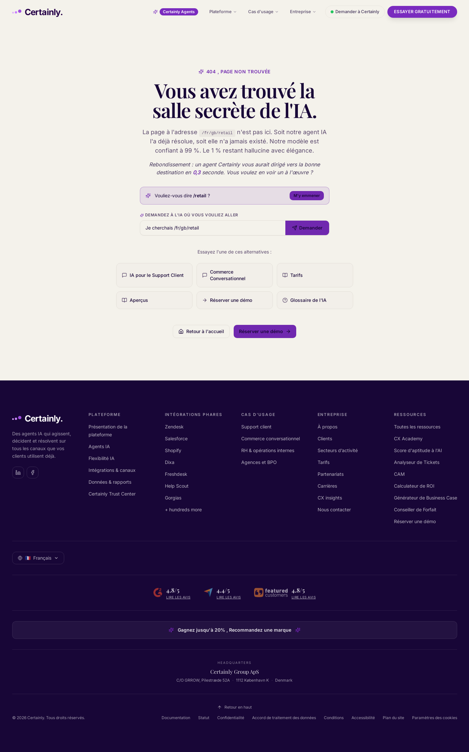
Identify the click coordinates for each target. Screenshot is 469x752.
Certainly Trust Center (112, 494)
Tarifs (323, 462)
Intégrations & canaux (112, 470)
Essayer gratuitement (422, 11)
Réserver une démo (415, 521)
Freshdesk (176, 474)
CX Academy (408, 438)
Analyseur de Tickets (416, 462)
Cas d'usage (263, 11)
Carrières (327, 486)
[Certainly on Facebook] (33, 472)
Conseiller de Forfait (415, 509)
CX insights (330, 497)
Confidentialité (230, 717)
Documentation (176, 717)
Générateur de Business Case (425, 497)
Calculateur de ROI (414, 486)
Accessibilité (363, 717)
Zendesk (174, 426)
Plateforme (223, 11)
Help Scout (177, 486)
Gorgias (173, 497)
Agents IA (99, 446)
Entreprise (303, 11)
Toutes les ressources (417, 426)
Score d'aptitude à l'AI (418, 450)
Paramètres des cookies (434, 717)
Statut (203, 717)
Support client (256, 426)
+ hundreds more (183, 509)
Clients (325, 438)
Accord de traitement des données (284, 717)
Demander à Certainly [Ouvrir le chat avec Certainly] (355, 11)
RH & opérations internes (267, 450)
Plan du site (393, 717)
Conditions (334, 717)
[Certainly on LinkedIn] (18, 472)
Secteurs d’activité (338, 450)
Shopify (173, 450)
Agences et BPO (259, 462)
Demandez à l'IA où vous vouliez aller (189, 214)
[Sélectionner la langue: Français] (38, 558)
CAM (399, 474)
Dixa (169, 462)
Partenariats (331, 474)
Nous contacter (334, 509)
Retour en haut (234, 707)
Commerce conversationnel (270, 438)
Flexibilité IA (102, 458)
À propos (327, 426)
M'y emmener (307, 195)
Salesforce (176, 438)
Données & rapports (110, 482)
